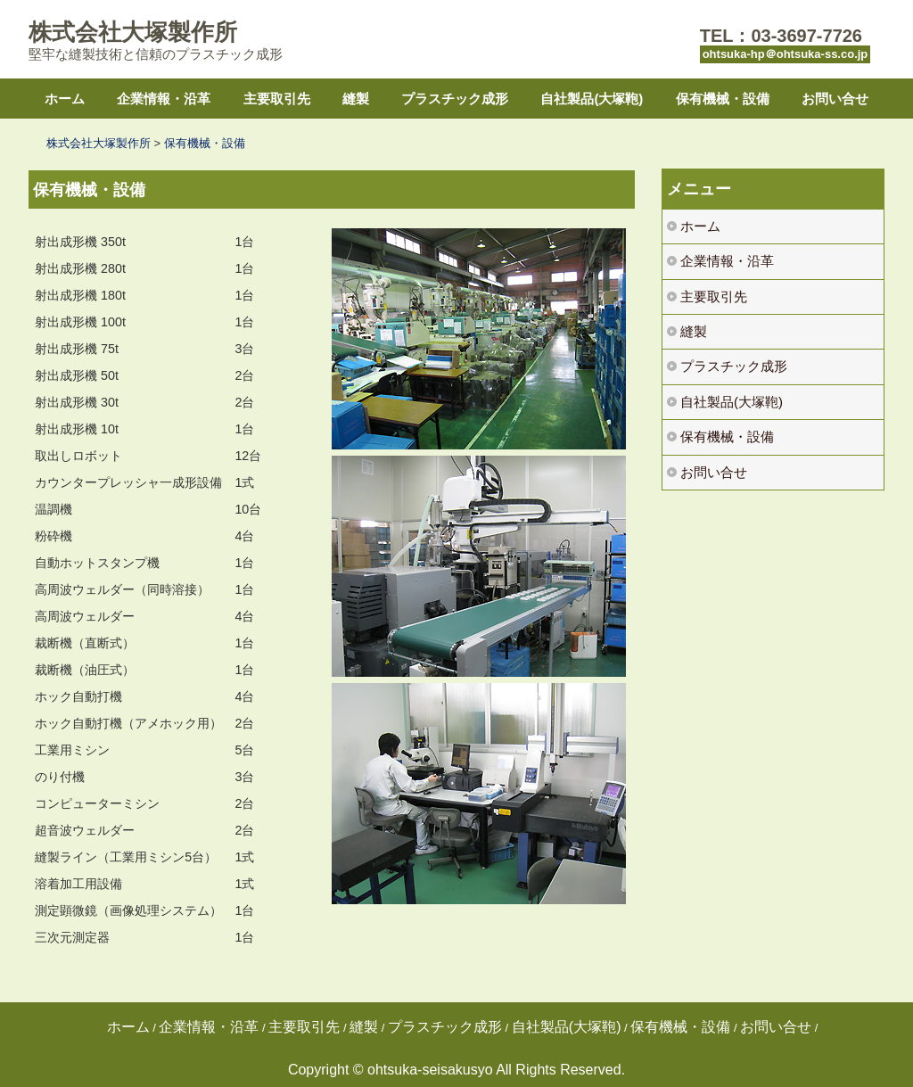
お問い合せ (835, 98)
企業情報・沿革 (163, 98)
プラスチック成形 (454, 98)
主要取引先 (276, 98)
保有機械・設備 (722, 98)
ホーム (65, 98)
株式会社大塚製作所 (133, 32)
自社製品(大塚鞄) (591, 98)
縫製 (355, 98)
